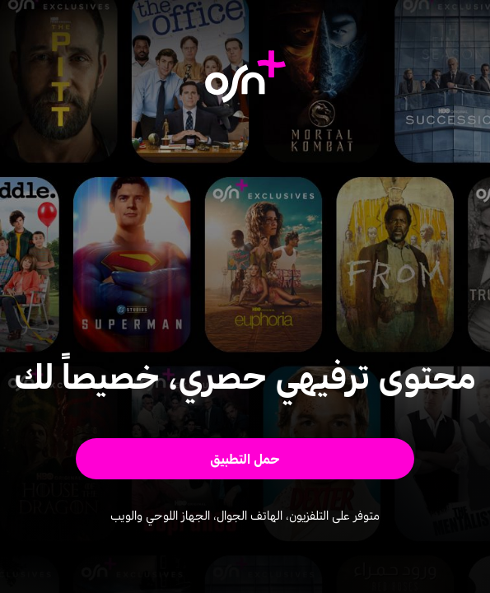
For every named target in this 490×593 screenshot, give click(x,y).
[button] (244, 458)
